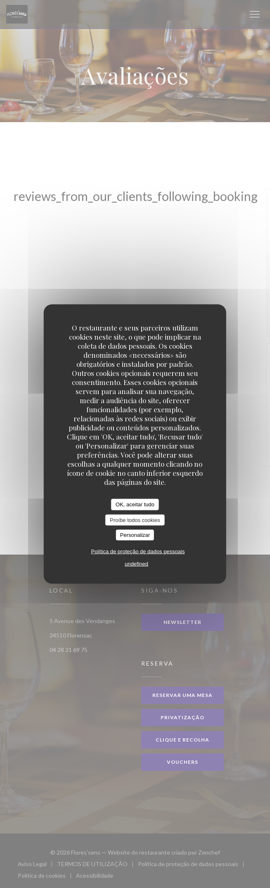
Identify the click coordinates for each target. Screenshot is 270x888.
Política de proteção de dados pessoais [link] (138, 551)
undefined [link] (136, 563)
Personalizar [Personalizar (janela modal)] (135, 535)
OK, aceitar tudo (135, 504)
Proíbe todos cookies (135, 520)
